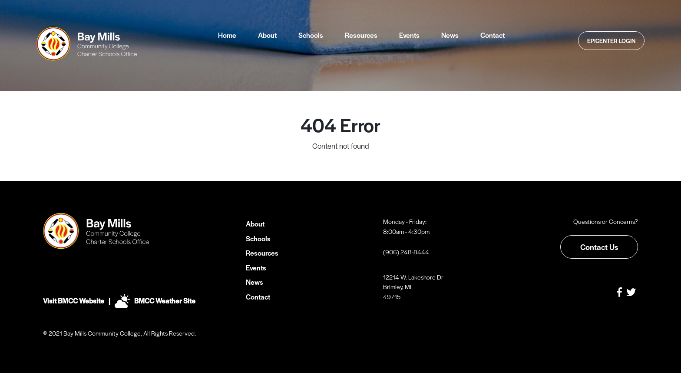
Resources (361, 35)
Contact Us (599, 246)
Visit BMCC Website (73, 301)
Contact (492, 35)
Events (409, 35)
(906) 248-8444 (406, 251)
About (267, 35)
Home (227, 35)
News (450, 35)
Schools (310, 35)
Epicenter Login (611, 41)
